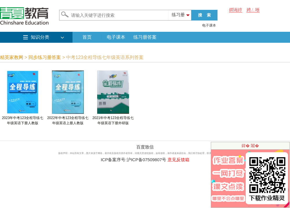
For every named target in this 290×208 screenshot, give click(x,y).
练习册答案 (145, 37)
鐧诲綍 (235, 9)
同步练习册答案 (44, 57)
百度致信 (145, 146)
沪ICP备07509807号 (146, 159)
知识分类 (40, 37)
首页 (87, 37)
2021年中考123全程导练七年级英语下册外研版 (113, 118)
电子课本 (209, 25)
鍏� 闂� (250, 145)
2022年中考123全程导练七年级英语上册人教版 (68, 118)
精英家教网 (11, 57)
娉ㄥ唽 (253, 9)
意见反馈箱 (178, 159)
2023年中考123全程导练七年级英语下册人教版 (23, 118)
